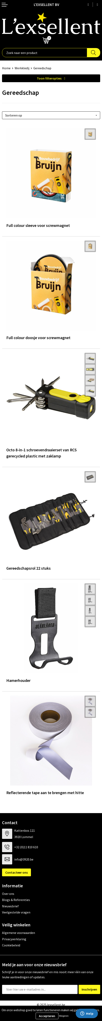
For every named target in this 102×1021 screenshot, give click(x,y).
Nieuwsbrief (10, 906)
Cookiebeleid (11, 945)
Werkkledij (22, 68)
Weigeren (64, 1015)
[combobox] (44, 52)
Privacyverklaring (14, 939)
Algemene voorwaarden (18, 933)
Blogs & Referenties (16, 900)
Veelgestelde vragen (16, 912)
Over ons (8, 894)
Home (6, 68)
